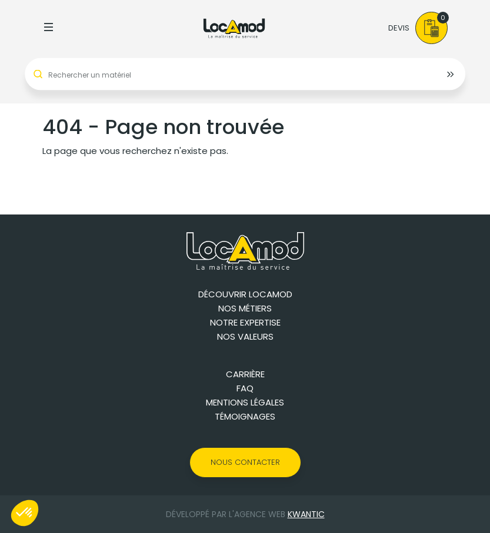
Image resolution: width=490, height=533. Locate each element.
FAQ (245, 388)
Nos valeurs (245, 336)
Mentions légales (245, 402)
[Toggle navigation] (49, 28)
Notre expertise (245, 322)
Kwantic (306, 514)
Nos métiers (245, 308)
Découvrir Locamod (245, 294)
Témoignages (245, 416)
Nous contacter (245, 462)
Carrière (245, 374)
